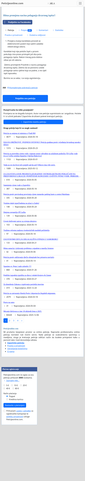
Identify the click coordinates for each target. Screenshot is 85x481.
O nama (10, 385)
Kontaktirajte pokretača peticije (22, 121)
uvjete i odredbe (23, 474)
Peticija (9, 63)
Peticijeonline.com (12, 3)
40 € (8, 451)
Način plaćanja (10, 456)
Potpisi (25, 63)
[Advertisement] (42, 27)
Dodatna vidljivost (36, 68)
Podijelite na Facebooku (17, 55)
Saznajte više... (11, 443)
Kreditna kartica (16, 462)
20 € (25, 448)
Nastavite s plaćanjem (15, 468)
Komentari (42, 63)
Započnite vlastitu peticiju (33, 155)
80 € (17, 451)
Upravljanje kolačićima (17, 382)
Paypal (12, 459)
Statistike (57, 63)
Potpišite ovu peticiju (25, 132)
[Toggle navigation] (80, 3)
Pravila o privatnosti (14, 68)
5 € (7, 448)
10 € (16, 448)
